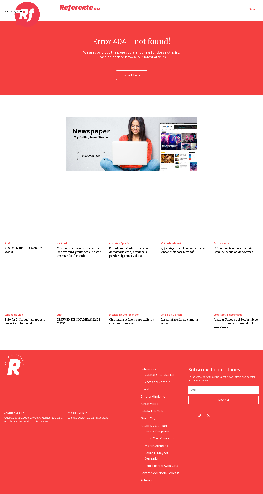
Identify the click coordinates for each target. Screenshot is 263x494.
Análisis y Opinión (119, 243)
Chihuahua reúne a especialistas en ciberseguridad (131, 321)
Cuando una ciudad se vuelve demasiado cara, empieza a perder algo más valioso (129, 252)
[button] (254, 9)
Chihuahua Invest (171, 243)
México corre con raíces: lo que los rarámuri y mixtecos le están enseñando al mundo (79, 252)
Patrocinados (221, 243)
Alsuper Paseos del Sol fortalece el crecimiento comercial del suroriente (236, 323)
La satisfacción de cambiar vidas (88, 417)
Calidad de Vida (13, 315)
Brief (7, 243)
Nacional (62, 243)
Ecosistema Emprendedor (124, 315)
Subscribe (224, 399)
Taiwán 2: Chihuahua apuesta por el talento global (24, 321)
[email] (223, 390)
